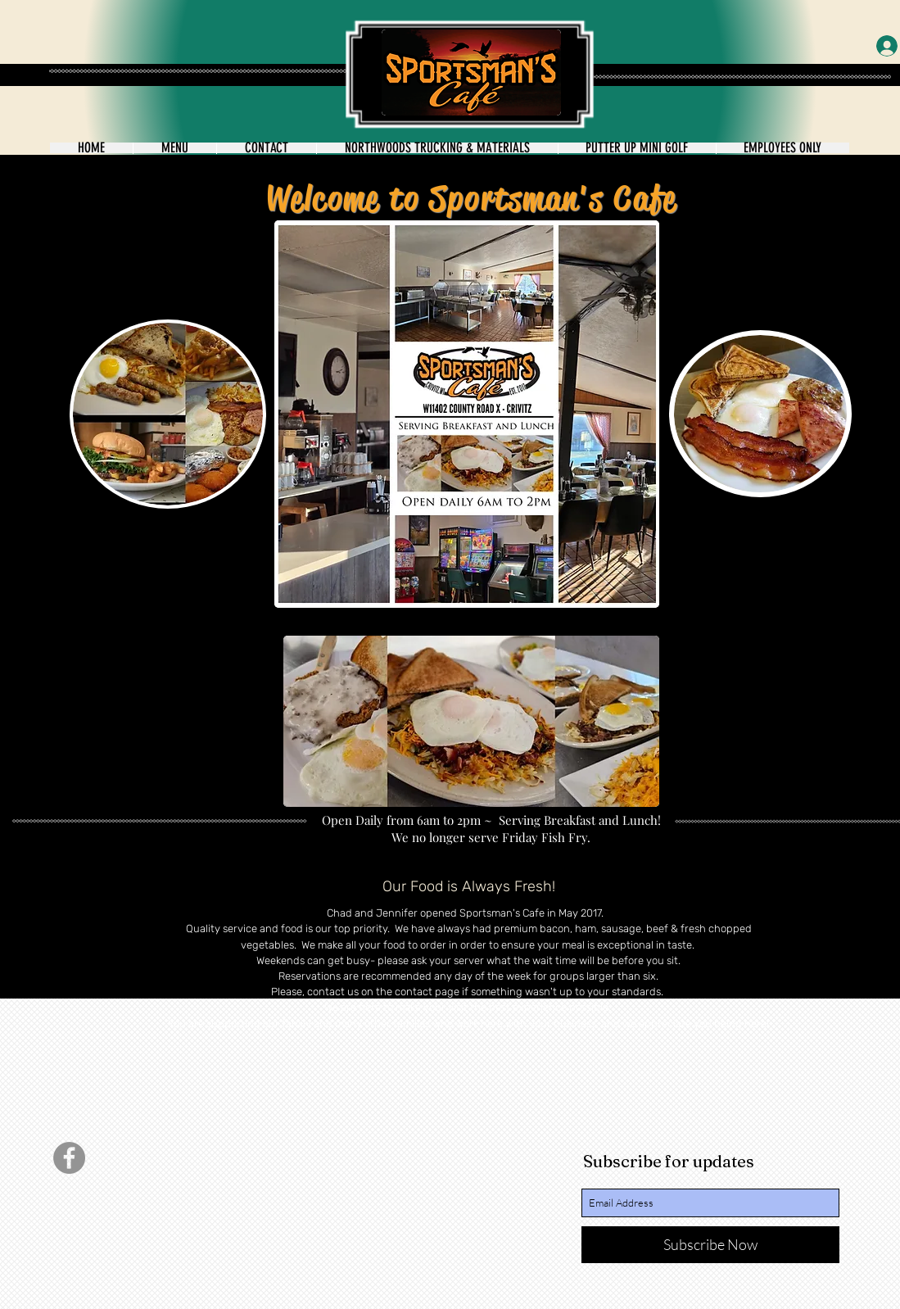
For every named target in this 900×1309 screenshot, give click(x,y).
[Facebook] (69, 1158)
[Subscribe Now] (710, 1244)
